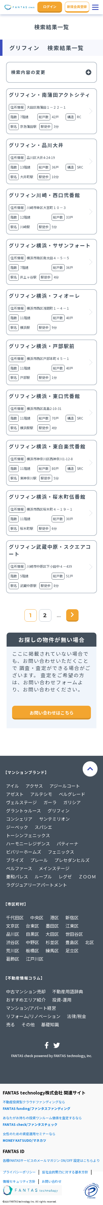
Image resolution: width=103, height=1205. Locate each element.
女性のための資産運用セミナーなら (51, 1137)
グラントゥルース (23, 810)
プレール (39, 860)
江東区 (72, 925)
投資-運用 (61, 999)
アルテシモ (41, 794)
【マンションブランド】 (26, 772)
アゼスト (15, 794)
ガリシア (72, 802)
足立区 (72, 950)
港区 (54, 917)
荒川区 (12, 950)
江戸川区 (34, 958)
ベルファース (19, 868)
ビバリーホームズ (23, 851)
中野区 (32, 942)
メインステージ (54, 868)
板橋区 (32, 950)
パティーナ (67, 843)
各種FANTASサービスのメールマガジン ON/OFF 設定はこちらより (51, 1160)
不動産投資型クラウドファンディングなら (51, 1105)
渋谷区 (12, 942)
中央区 (36, 917)
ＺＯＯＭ (87, 876)
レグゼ (65, 876)
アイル (12, 785)
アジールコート (64, 785)
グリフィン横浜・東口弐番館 (44, 395)
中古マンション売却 (26, 991)
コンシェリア (19, 818)
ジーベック (17, 827)
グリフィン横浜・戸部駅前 (42, 345)
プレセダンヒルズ (72, 860)
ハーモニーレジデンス (28, 843)
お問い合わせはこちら (52, 712)
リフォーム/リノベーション (33, 1016)
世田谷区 (74, 934)
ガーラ (50, 802)
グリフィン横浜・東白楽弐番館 (47, 446)
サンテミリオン (54, 818)
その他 (28, 1024)
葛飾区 (12, 958)
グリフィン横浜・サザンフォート (50, 245)
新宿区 (72, 917)
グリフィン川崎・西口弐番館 (44, 194)
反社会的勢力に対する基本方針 (65, 1172)
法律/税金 (76, 1016)
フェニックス (61, 851)
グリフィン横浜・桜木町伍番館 (47, 496)
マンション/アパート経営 (31, 1008)
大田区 (52, 934)
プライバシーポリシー (19, 1172)
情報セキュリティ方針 (19, 1181)
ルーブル (43, 876)
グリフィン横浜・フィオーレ (44, 295)
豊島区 (72, 942)
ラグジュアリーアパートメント (36, 884)
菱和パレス (17, 876)
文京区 (12, 925)
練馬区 (52, 950)
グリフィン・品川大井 (36, 144)
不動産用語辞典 (67, 991)
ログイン (49, 6)
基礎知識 (50, 1024)
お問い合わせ (52, 1181)
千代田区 (15, 917)
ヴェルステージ (21, 802)
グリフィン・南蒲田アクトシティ (50, 94)
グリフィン (58, 810)
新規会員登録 (77, 6)
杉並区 (52, 942)
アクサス (34, 785)
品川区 (12, 934)
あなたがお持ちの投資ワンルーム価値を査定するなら (51, 1121)
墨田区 (52, 925)
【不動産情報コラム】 (24, 978)
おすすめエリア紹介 (26, 999)
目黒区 (32, 934)
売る (10, 1024)
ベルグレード (72, 794)
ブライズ (15, 860)
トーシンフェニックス (28, 835)
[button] (95, 7)
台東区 (32, 925)
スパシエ (43, 827)
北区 (89, 942)
